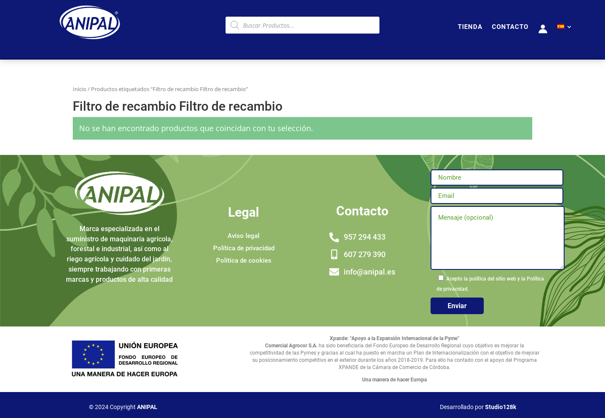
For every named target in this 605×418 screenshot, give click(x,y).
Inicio (79, 89)
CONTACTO (510, 27)
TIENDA (470, 27)
